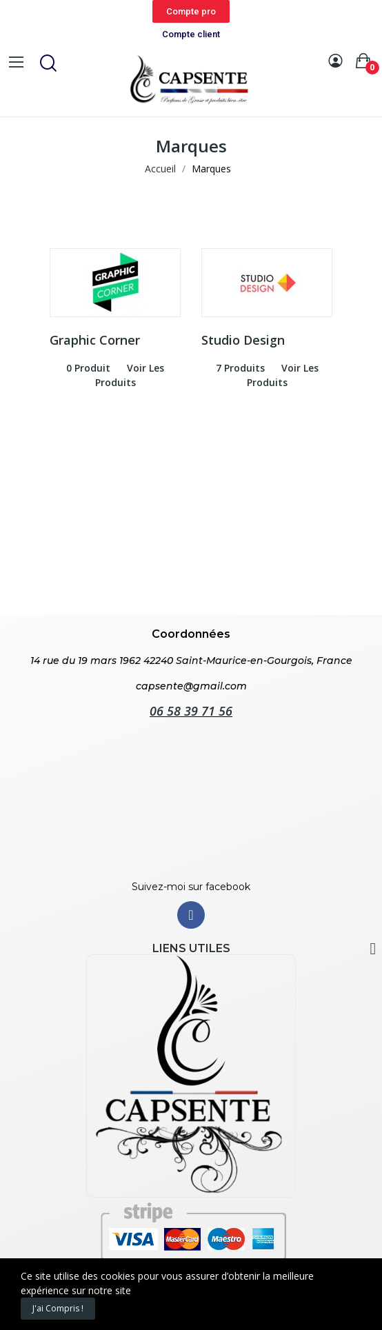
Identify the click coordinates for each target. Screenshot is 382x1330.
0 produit (88, 367)
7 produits (240, 367)
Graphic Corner (95, 340)
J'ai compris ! (57, 1308)
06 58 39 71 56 (191, 711)
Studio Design (243, 340)
